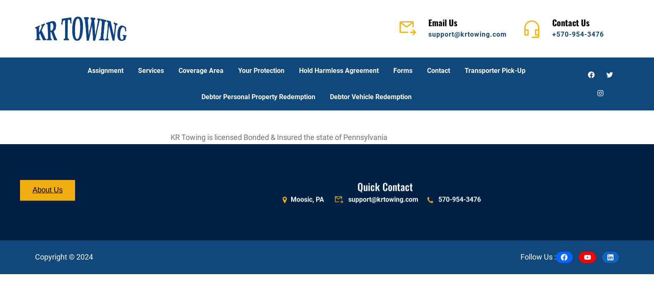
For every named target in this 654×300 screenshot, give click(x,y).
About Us (48, 191)
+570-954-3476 (578, 34)
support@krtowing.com (467, 34)
